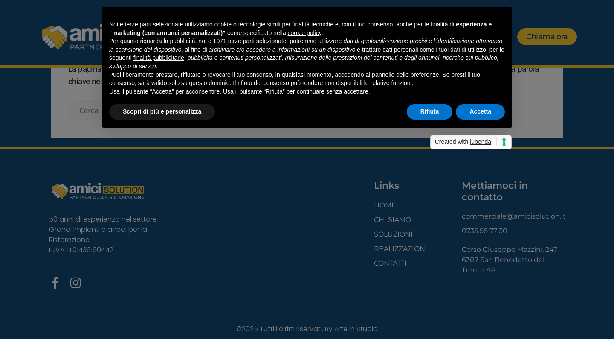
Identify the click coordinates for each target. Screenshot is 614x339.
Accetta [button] (480, 111)
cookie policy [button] (304, 32)
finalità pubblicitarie (158, 57)
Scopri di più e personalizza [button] (162, 111)
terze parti (241, 41)
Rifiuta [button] (429, 111)
